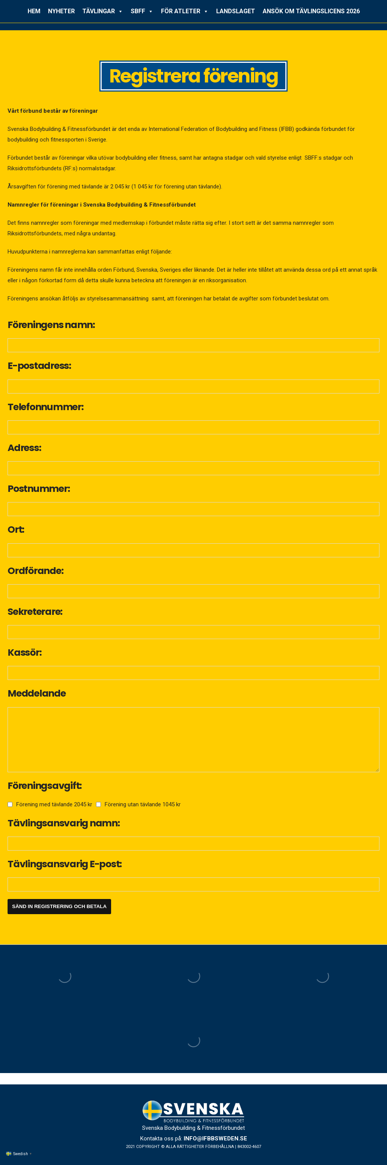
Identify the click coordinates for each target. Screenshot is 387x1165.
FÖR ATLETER (185, 11)
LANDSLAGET (235, 11)
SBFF (142, 11)
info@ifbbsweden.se (215, 1138)
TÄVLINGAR (102, 11)
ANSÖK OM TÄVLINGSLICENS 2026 (311, 11)
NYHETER (61, 11)
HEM (34, 11)
